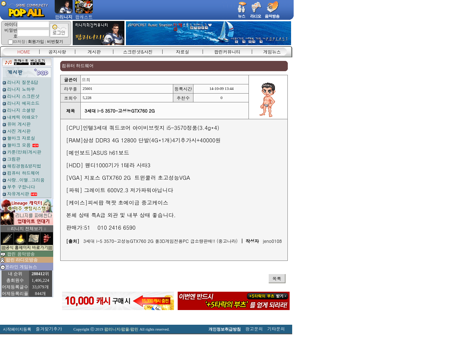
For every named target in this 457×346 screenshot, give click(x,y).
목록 (276, 278)
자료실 (182, 51)
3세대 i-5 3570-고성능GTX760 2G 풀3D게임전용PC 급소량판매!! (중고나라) (160, 241)
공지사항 (57, 51)
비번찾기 (55, 42)
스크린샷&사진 (138, 51)
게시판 (94, 51)
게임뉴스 (272, 51)
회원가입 (36, 42)
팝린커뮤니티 (227, 51)
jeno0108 (272, 241)
